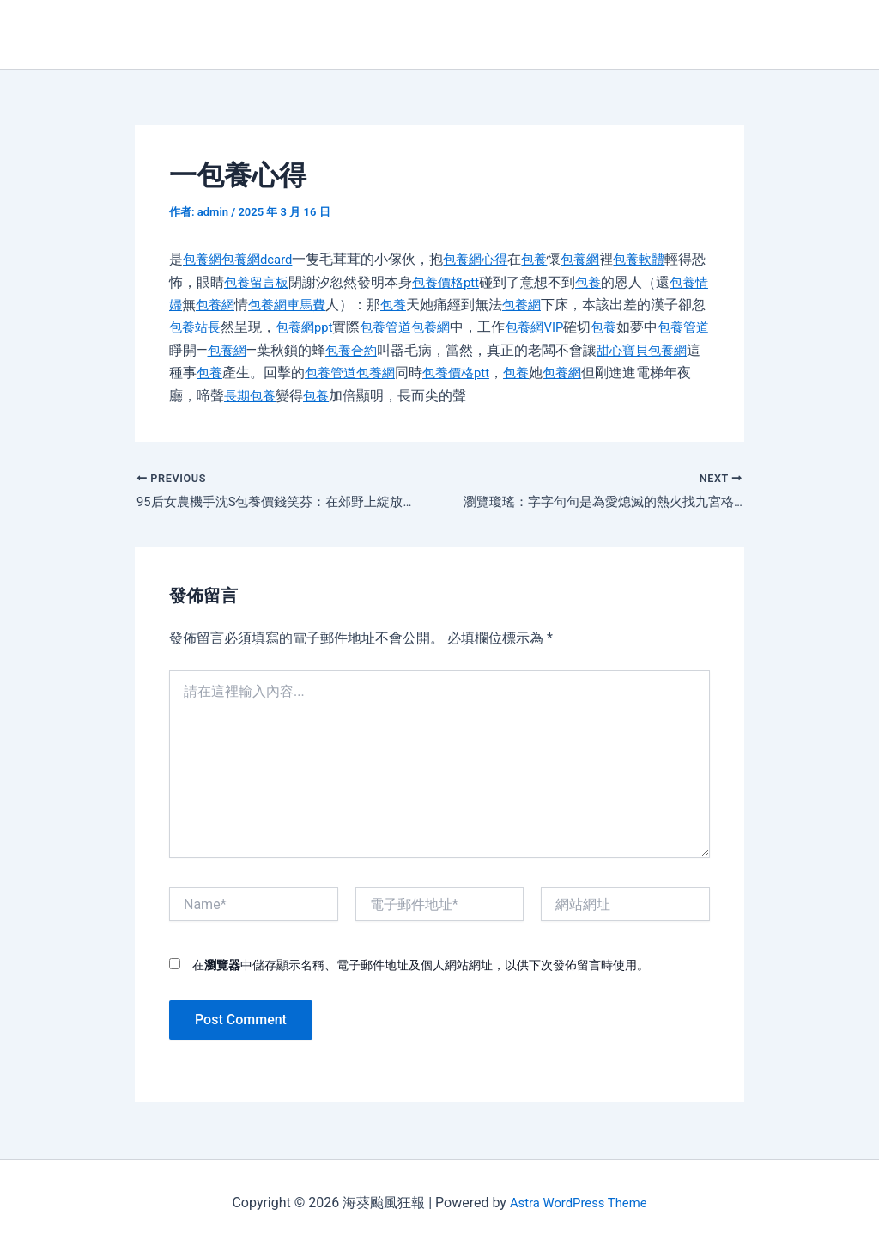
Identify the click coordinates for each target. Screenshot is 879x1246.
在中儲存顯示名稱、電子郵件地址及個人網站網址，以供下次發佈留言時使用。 (420, 967)
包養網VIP (604, 327)
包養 (547, 259)
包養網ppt (364, 327)
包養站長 (251, 327)
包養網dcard (262, 259)
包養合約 (437, 350)
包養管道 (449, 327)
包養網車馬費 (334, 304)
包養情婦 (196, 304)
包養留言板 (286, 282)
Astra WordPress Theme (578, 1202)
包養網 (203, 259)
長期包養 (347, 396)
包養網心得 (485, 259)
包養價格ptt (479, 282)
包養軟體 (656, 259)
